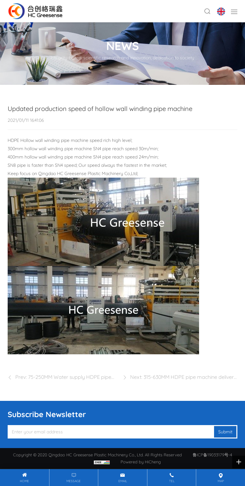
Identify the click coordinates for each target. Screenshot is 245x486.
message (73, 481)
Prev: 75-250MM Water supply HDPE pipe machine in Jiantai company (63, 378)
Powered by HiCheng (141, 461)
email (122, 481)
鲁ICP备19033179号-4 (212, 454)
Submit (225, 432)
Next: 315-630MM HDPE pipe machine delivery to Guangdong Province (183, 378)
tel (171, 481)
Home (24, 481)
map (221, 481)
